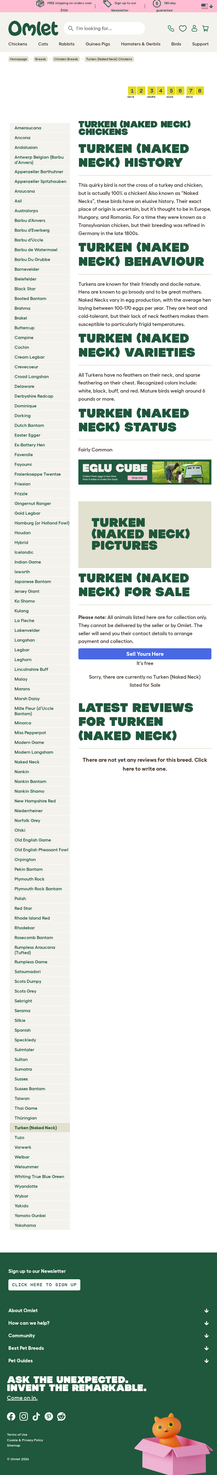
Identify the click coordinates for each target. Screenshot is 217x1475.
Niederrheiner (29, 810)
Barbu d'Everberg (32, 230)
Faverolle (24, 454)
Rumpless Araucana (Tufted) (35, 950)
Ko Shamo (25, 600)
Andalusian (26, 147)
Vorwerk (23, 1147)
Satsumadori (28, 971)
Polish (20, 898)
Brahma (22, 308)
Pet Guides (20, 1360)
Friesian (22, 483)
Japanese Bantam (33, 581)
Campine (24, 337)
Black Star (25, 288)
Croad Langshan (32, 376)
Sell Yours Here (145, 654)
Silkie (20, 1020)
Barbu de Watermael (36, 249)
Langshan (25, 639)
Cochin (22, 347)
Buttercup (25, 327)
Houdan (23, 532)
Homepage (18, 59)
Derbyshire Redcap (34, 395)
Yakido (21, 1205)
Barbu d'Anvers (30, 220)
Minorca (23, 722)
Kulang (22, 610)
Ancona (22, 137)
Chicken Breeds (66, 59)
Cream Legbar (30, 356)
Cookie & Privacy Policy (25, 1440)
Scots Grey (25, 990)
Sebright (23, 1000)
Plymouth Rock (30, 878)
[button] (108, 1361)
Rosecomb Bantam (34, 937)
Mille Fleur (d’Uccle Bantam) (34, 711)
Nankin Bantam (30, 781)
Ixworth (22, 571)
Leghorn (23, 659)
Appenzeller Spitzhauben (40, 181)
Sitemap (13, 1445)
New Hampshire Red (35, 800)
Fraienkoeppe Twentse (38, 474)
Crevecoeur (26, 366)
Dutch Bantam (29, 425)
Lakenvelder (27, 630)
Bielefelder (26, 278)
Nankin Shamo (29, 791)
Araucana (25, 191)
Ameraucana (28, 127)
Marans (22, 688)
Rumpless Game (31, 961)
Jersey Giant (27, 591)
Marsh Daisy (27, 698)
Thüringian (26, 1117)
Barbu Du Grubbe (32, 259)
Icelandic (24, 552)
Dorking (23, 415)
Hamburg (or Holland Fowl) (42, 522)
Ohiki (20, 830)
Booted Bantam (30, 298)
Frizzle (21, 493)
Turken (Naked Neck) (36, 1127)
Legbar (22, 649)
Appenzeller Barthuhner (39, 171)
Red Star (23, 908)
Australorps (26, 210)
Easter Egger (27, 434)
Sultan (21, 1059)
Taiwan (22, 1098)
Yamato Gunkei (30, 1215)
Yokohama (25, 1225)
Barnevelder (27, 269)
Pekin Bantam (29, 869)
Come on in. (22, 1398)
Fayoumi (23, 464)
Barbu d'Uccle (29, 239)
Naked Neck (27, 761)
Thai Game (26, 1108)
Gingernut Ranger (33, 503)
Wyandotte (26, 1186)
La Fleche (24, 620)
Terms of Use (17, 1434)
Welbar (22, 1156)
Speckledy (25, 1039)
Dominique (26, 405)
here (128, 769)
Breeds (40, 59)
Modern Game (29, 742)
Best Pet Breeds (26, 1348)
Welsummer (27, 1166)
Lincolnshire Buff (31, 669)
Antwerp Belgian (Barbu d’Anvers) (39, 159)
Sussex (21, 1078)
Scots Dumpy (28, 981)
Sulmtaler (24, 1049)
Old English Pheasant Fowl (41, 849)
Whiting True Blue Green (39, 1176)
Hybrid (21, 542)
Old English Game (33, 839)
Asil (18, 200)
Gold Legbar (27, 513)
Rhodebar (25, 927)
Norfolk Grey (27, 820)
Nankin (22, 771)
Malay (21, 678)
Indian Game (28, 561)
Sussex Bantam (30, 1088)
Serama (22, 1010)
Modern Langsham (34, 752)
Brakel (21, 317)
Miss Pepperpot (30, 732)
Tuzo (19, 1137)
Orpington (25, 859)
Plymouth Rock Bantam (38, 888)
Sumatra (23, 1069)
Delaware (24, 386)
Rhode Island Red (32, 917)
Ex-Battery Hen (30, 444)
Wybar (21, 1195)
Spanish (23, 1029)
